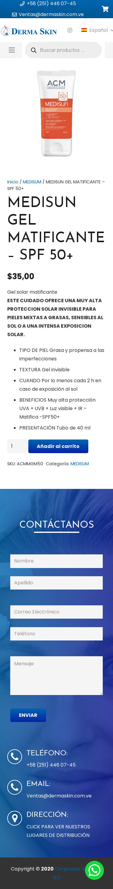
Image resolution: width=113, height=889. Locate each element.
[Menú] (12, 50)
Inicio (12, 182)
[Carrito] (105, 9)
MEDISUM (32, 182)
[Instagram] (70, 30)
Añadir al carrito (58, 446)
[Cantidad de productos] (17, 446)
